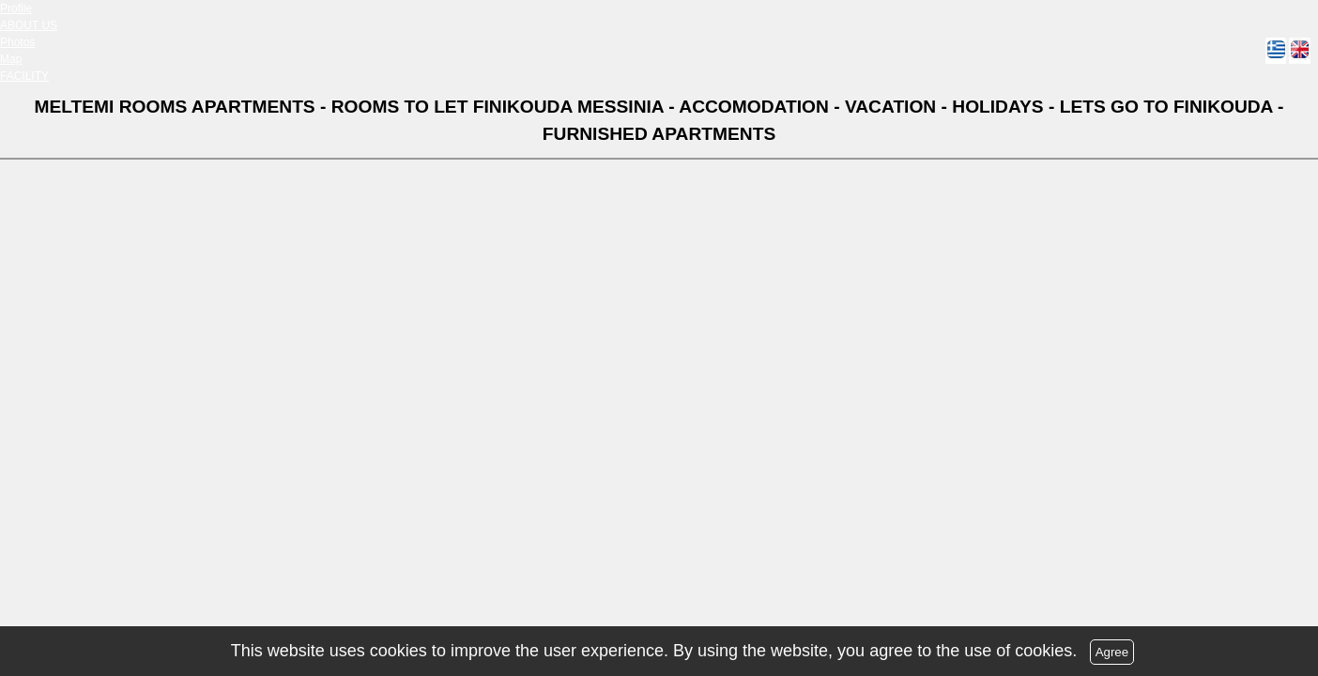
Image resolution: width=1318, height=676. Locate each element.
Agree (1112, 652)
